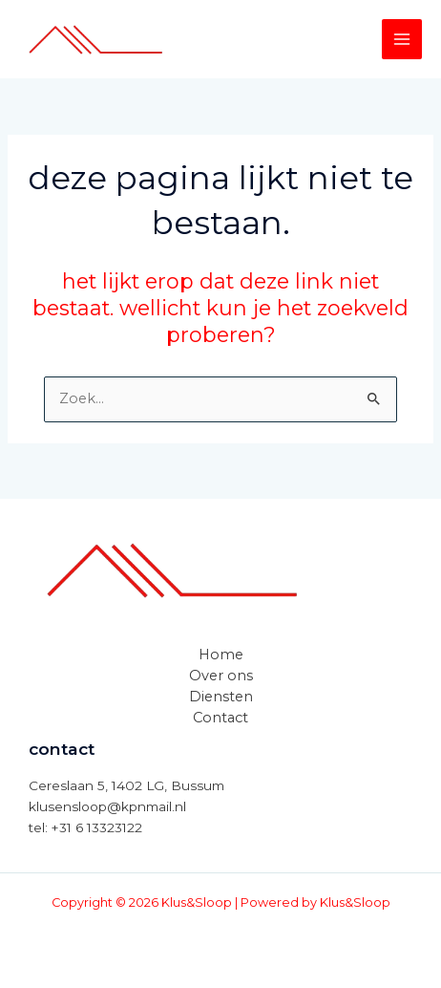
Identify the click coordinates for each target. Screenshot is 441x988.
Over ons (221, 675)
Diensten (221, 696)
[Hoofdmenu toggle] (402, 39)
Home (221, 654)
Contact (220, 717)
